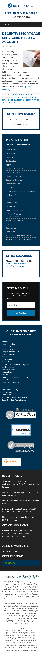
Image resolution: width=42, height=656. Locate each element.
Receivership (11, 228)
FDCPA (13, 100)
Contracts (9, 187)
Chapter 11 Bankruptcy (15, 176)
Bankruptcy (10, 153)
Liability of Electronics (11, 380)
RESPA (19, 100)
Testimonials (11, 161)
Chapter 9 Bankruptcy (14, 172)
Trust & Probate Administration (18, 239)
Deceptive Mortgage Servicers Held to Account (21, 38)
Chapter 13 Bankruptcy (15, 180)
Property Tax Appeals (14, 220)
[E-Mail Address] (21, 305)
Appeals (9, 165)
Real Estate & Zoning (14, 224)
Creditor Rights (12, 195)
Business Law (11, 157)
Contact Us (11, 563)
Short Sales (10, 232)
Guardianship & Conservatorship (19, 210)
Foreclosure (10, 206)
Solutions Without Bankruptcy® (18, 235)
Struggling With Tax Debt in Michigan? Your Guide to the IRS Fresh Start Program (21, 484)
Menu (5, 24)
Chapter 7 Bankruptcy (14, 168)
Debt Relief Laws (12, 199)
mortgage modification (23, 95)
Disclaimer (19, 578)
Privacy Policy (29, 578)
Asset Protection (12, 149)
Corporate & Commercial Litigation (15, 364)
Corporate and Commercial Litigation (20, 191)
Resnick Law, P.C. (21, 5)
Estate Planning (12, 203)
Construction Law (13, 184)
